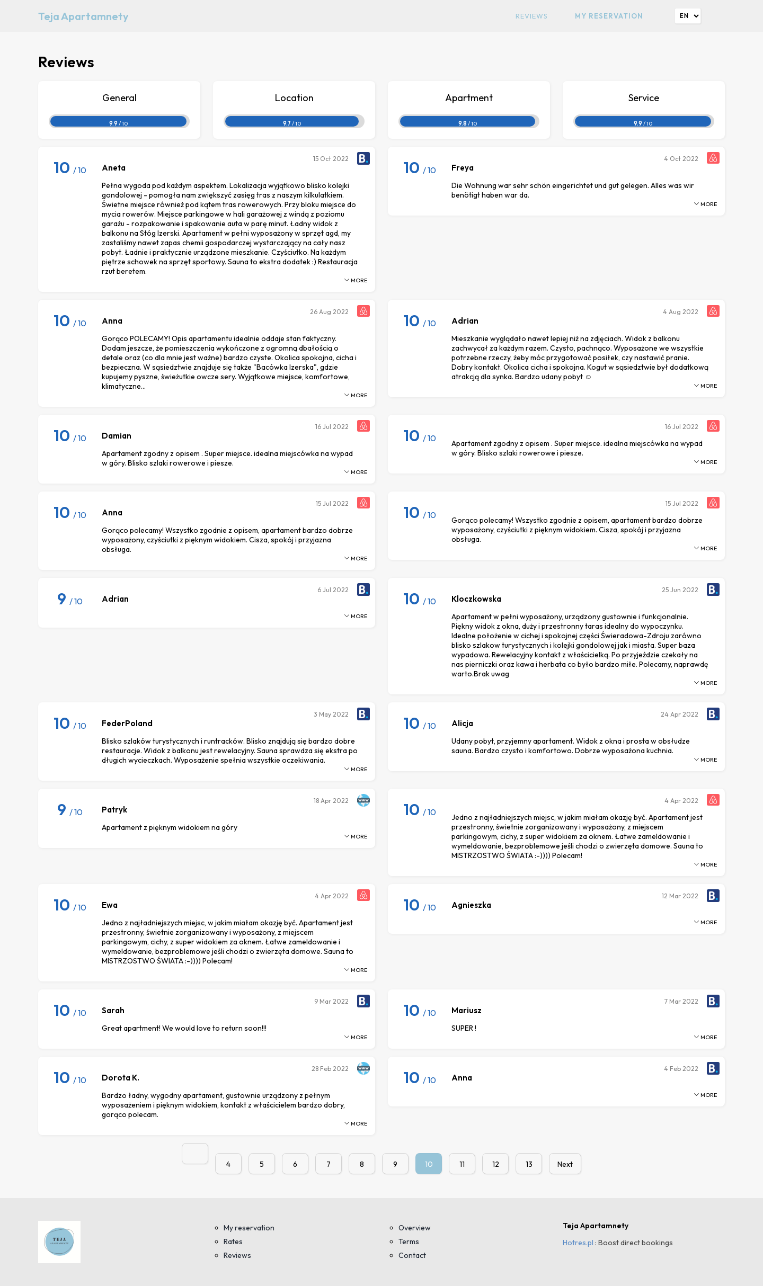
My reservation (609, 16)
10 (429, 1164)
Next (565, 1164)
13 (529, 1164)
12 (495, 1164)
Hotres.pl (578, 1242)
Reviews (532, 16)
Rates (233, 1241)
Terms (408, 1241)
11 (462, 1164)
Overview (414, 1228)
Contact (412, 1255)
